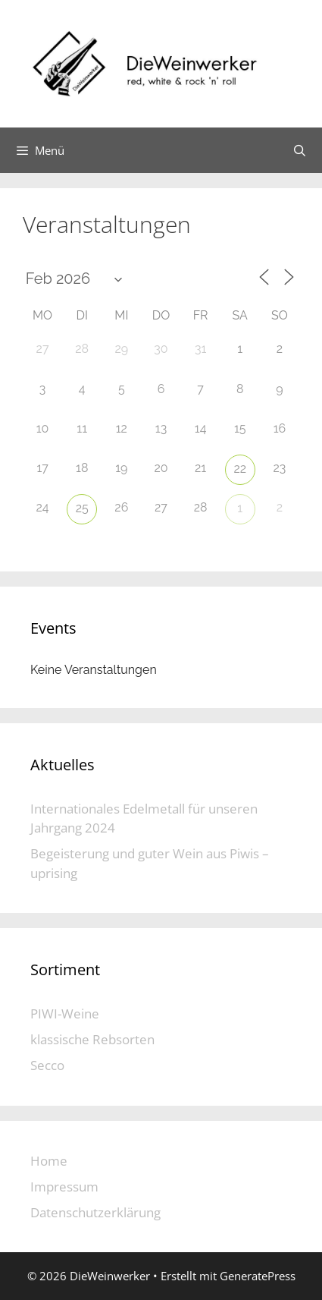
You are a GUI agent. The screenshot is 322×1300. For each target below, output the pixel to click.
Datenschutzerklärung (95, 1212)
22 (239, 468)
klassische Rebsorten (92, 1039)
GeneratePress (257, 1275)
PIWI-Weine (64, 1013)
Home (48, 1160)
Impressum (64, 1186)
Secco (47, 1065)
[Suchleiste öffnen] (299, 150)
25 (82, 508)
